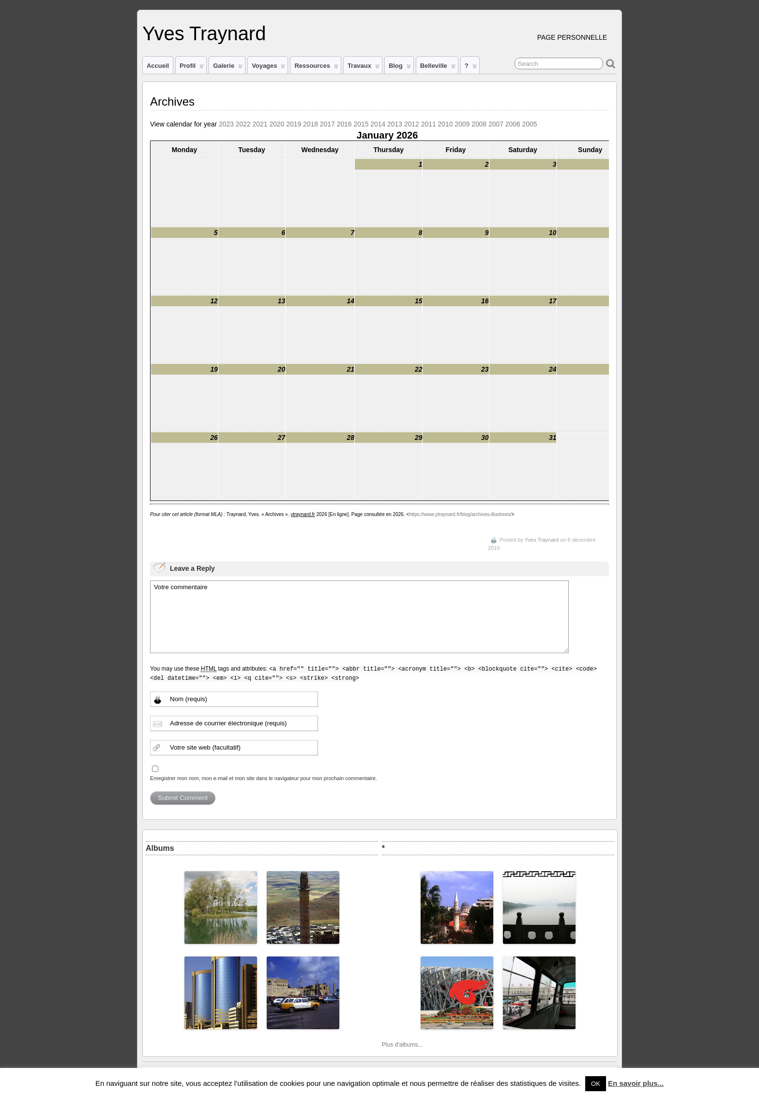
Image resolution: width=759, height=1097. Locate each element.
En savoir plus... (636, 1083)
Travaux (364, 68)
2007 (495, 124)
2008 (478, 124)
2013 (394, 124)
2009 (462, 124)
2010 (445, 124)
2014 (377, 124)
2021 (260, 124)
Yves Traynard (204, 33)
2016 (344, 124)
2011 (428, 124)
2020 (276, 124)
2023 (226, 124)
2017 (327, 124)
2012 (411, 124)
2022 (243, 124)
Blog (400, 68)
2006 (512, 124)
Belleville (437, 68)
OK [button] (595, 1083)
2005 (529, 124)
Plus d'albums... (402, 1044)
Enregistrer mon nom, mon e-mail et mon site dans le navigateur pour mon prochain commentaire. (263, 778)
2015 (360, 124)
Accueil (158, 65)
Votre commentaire (359, 616)
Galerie (228, 68)
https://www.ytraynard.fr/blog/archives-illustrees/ (460, 514)
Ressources (316, 68)
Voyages (268, 68)
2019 (293, 124)
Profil (192, 68)
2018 (310, 124)
